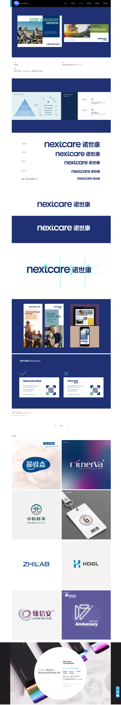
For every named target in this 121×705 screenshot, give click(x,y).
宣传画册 (78, 672)
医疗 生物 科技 (23, 415)
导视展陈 (65, 673)
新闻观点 (97, 3)
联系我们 (105, 3)
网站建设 (71, 673)
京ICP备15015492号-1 (68, 687)
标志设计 (16, 415)
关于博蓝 (73, 3)
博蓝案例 (81, 3)
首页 (66, 3)
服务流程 (89, 3)
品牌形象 (65, 672)
